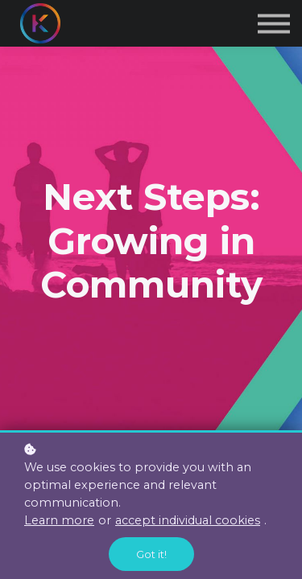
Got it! (151, 554)
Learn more (59, 520)
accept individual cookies (187, 520)
